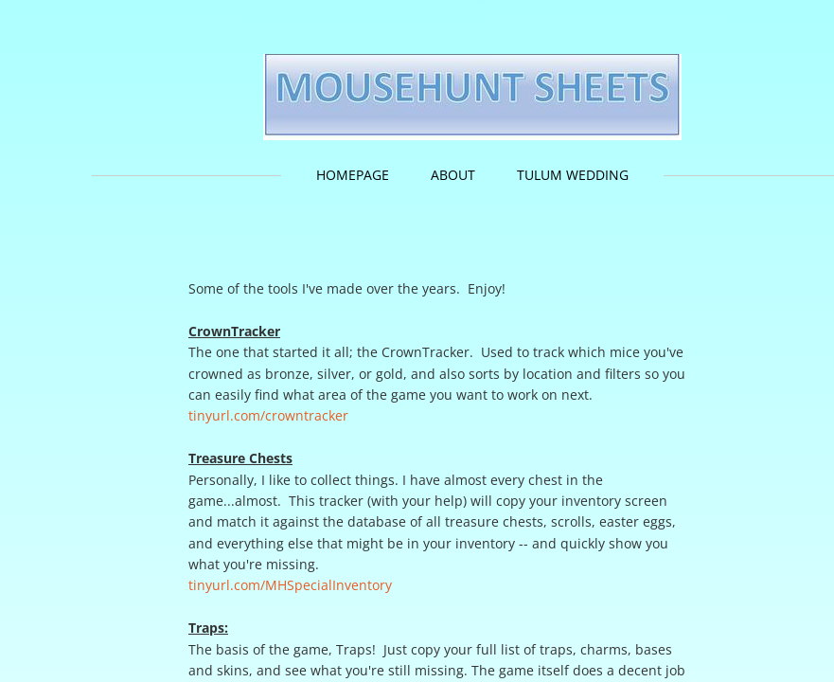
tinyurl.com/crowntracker (270, 415)
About (453, 175)
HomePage (352, 175)
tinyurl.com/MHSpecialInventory (290, 585)
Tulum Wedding (573, 175)
